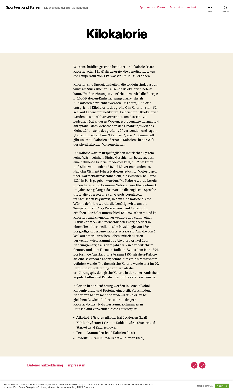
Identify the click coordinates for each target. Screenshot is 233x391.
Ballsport (175, 7)
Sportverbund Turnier (23, 7)
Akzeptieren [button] (222, 386)
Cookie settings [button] (205, 386)
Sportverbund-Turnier (153, 7)
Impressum (78, 365)
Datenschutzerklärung (45, 365)
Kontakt (191, 7)
